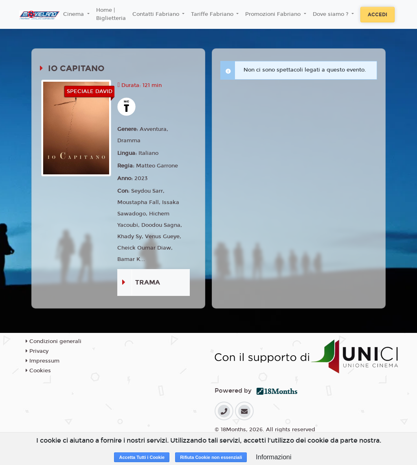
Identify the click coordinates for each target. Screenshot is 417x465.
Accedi (377, 14)
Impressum (42, 361)
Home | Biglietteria (111, 14)
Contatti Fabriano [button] (156, 14)
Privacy (37, 351)
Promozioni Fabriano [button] (273, 14)
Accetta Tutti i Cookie (142, 457)
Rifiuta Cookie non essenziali (211, 457)
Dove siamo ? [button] (331, 14)
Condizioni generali (53, 341)
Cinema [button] (74, 14)
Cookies (38, 370)
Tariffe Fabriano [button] (213, 14)
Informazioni (273, 457)
